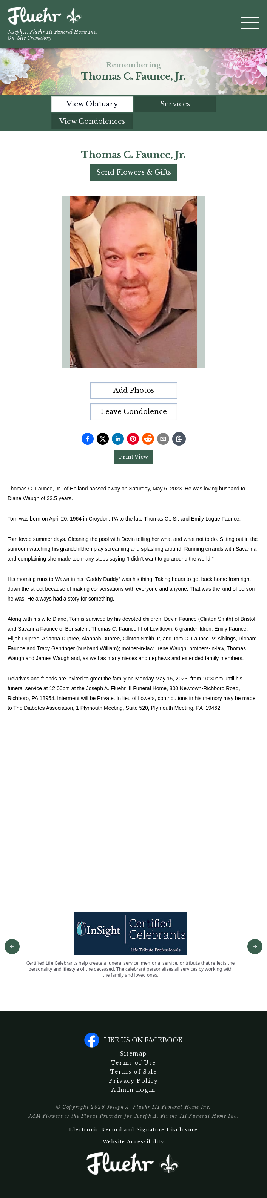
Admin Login (133, 1089)
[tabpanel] (133, 498)
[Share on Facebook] (88, 439)
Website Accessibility (134, 1141)
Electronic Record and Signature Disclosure (133, 1129)
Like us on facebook (133, 1040)
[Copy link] (179, 439)
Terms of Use (133, 1062)
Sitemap (133, 1053)
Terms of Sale (133, 1071)
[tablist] (134, 113)
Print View (133, 456)
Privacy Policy (133, 1080)
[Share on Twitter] (103, 439)
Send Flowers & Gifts (133, 172)
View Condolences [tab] (92, 121)
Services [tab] (175, 104)
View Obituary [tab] (92, 104)
